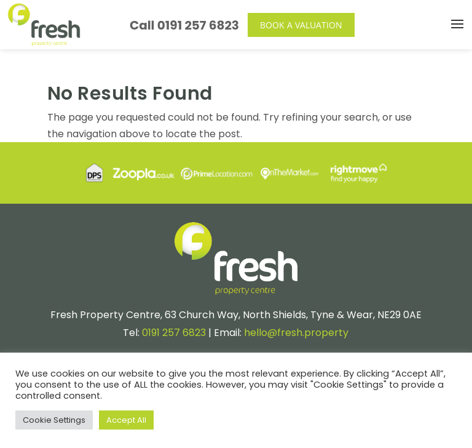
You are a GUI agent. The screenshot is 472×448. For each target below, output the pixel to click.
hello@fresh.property (296, 333)
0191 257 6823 (198, 25)
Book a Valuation (301, 25)
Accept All (126, 420)
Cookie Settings (54, 420)
